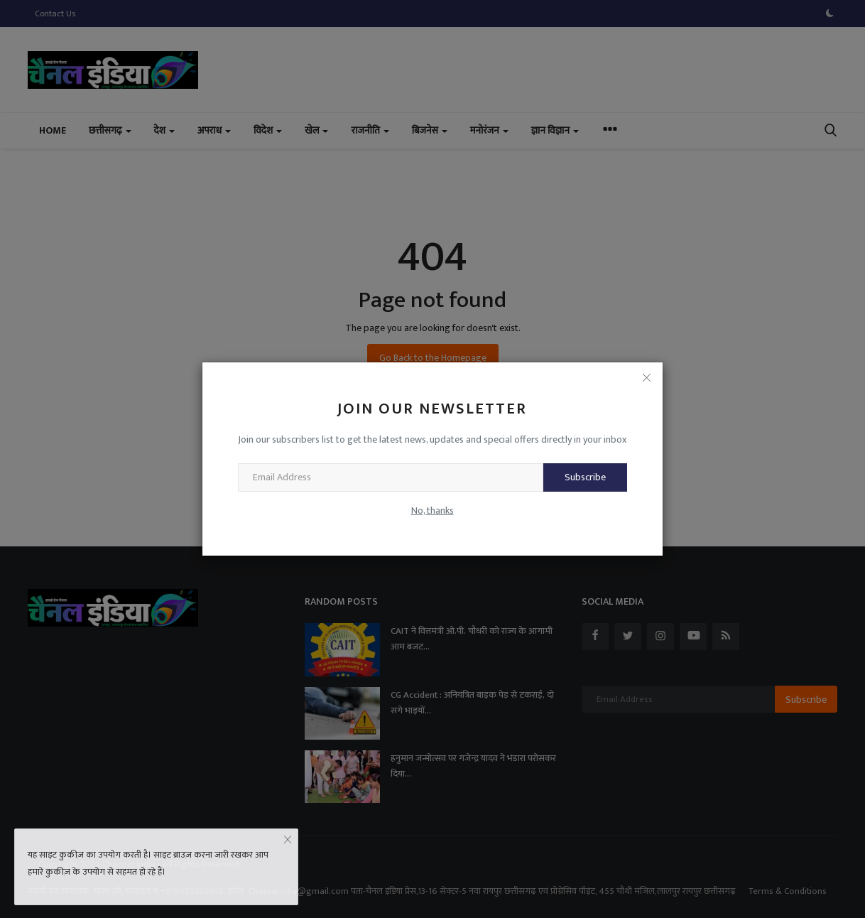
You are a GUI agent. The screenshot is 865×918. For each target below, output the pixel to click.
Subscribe (585, 477)
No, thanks (432, 510)
